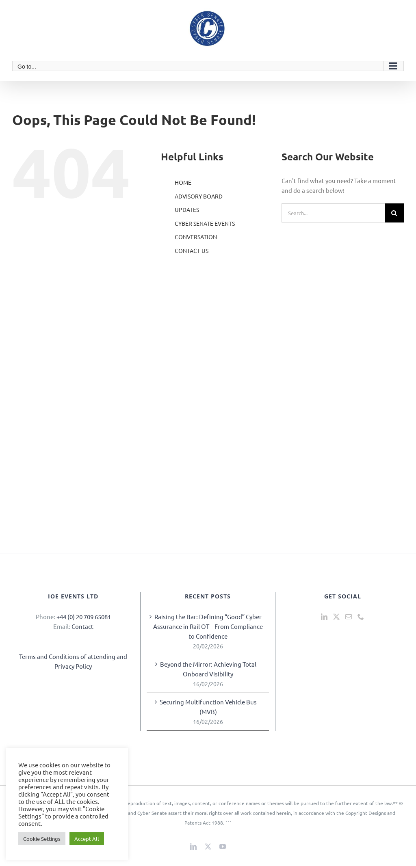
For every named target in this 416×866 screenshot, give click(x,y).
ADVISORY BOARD (199, 196)
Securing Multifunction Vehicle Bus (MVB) (208, 706)
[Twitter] (336, 616)
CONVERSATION (196, 236)
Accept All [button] (86, 838)
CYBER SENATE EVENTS (205, 223)
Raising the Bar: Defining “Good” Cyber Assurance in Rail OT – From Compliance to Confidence (208, 626)
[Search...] (333, 212)
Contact (82, 626)
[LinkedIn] (324, 616)
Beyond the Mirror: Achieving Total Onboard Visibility (208, 669)
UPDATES (187, 209)
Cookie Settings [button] (42, 838)
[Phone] (361, 616)
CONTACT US (191, 250)
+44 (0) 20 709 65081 (83, 616)
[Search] (394, 212)
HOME (183, 182)
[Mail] (348, 616)
